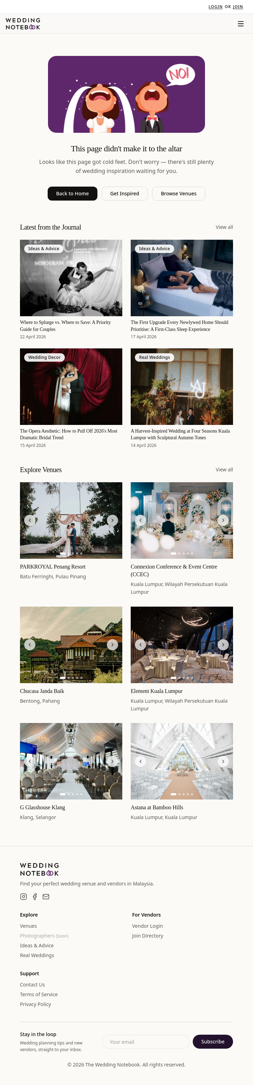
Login (215, 6)
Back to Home (72, 193)
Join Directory (147, 935)
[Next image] (112, 520)
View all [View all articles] (224, 227)
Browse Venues (179, 193)
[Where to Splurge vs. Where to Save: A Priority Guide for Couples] (71, 278)
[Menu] (240, 23)
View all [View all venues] (224, 469)
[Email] (45, 896)
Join (238, 6)
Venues (28, 926)
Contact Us (32, 984)
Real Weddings (37, 955)
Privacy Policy (35, 1004)
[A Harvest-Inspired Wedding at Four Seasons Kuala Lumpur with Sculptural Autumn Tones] (182, 386)
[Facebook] (34, 896)
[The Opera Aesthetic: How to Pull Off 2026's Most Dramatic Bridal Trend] (71, 386)
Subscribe (213, 1041)
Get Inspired (124, 193)
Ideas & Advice (37, 945)
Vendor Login (147, 926)
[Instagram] (23, 896)
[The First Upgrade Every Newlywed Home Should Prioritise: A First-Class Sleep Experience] (182, 278)
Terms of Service (39, 994)
